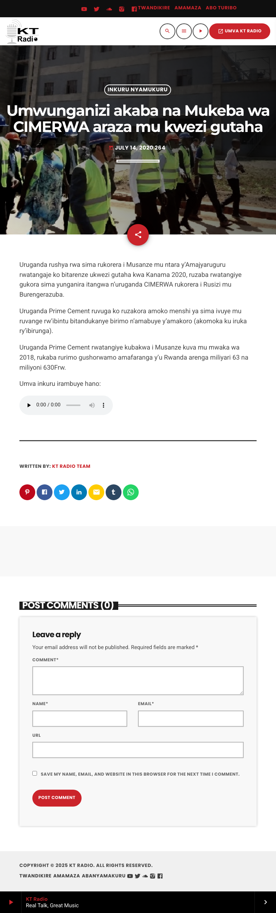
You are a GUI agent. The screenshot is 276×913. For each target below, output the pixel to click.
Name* (40, 704)
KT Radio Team (71, 466)
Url (36, 735)
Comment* (45, 660)
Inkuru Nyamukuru (137, 90)
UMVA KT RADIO (240, 31)
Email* (146, 704)
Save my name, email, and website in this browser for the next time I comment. (140, 774)
